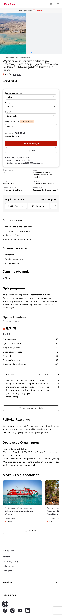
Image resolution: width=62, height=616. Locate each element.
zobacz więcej (8, 307)
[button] (31, 582)
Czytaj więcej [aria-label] (12, 396)
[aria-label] (10, 4)
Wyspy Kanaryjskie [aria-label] (22, 58)
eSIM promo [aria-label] (8, 566)
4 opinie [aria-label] (17, 74)
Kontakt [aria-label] (6, 556)
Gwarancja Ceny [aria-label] (10, 561)
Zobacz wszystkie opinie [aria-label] (31, 408)
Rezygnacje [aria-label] (8, 570)
